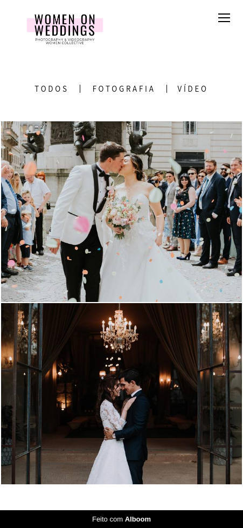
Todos (51, 89)
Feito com (121, 519)
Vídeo (193, 89)
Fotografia (124, 89)
